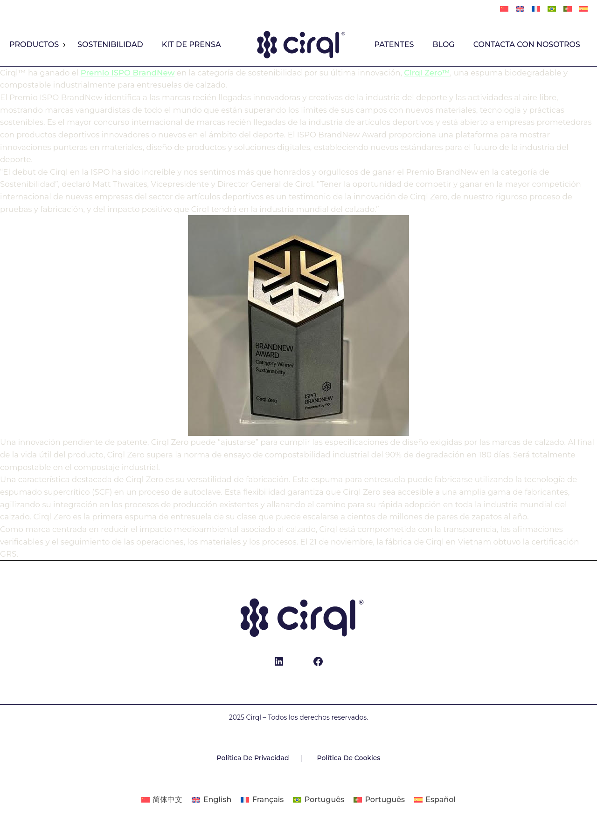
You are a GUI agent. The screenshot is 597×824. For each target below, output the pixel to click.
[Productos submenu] (64, 45)
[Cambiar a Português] (552, 9)
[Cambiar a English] (520, 9)
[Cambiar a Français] (536, 9)
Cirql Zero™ (427, 72)
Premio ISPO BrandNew (128, 72)
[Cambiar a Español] (435, 799)
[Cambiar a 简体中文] (504, 9)
